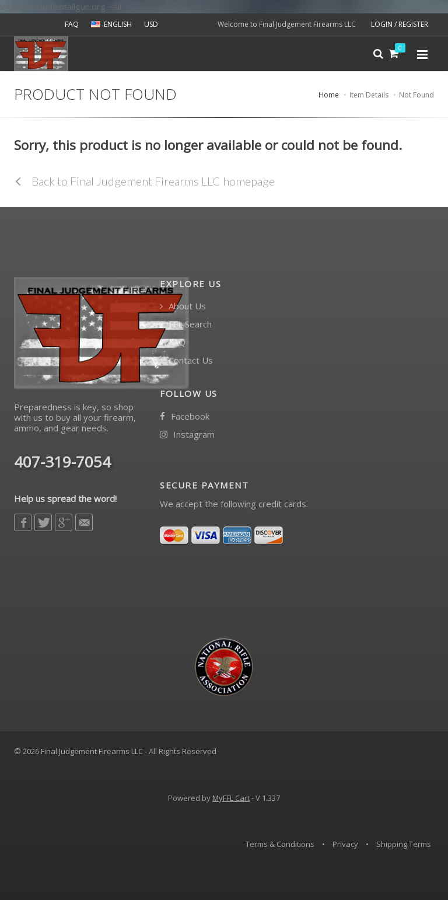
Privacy (345, 844)
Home (328, 95)
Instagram (187, 434)
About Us (183, 306)
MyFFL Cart (231, 798)
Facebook (184, 416)
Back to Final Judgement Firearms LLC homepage (144, 181)
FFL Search (186, 324)
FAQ (72, 24)
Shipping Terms (403, 844)
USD (151, 24)
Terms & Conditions (280, 844)
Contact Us (186, 360)
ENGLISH (111, 24)
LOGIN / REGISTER (399, 24)
